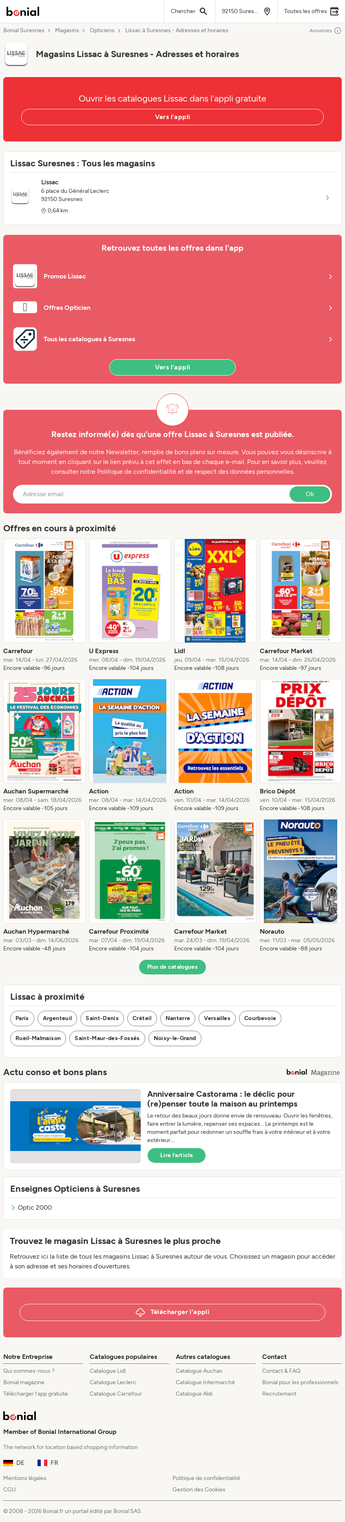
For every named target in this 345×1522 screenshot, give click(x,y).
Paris (22, 1018)
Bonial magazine (23, 1382)
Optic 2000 (31, 1207)
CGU (9, 1489)
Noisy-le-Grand (175, 1038)
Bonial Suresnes (23, 30)
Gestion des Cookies (199, 1489)
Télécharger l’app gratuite (35, 1393)
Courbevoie (260, 1018)
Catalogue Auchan (199, 1370)
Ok (310, 494)
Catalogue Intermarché (205, 1382)
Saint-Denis (102, 1018)
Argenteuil (57, 1018)
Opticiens (102, 30)
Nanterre (178, 1018)
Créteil (142, 1018)
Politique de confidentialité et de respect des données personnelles (195, 471)
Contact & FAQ (281, 1370)
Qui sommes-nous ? (29, 1370)
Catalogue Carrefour (116, 1393)
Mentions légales (24, 1478)
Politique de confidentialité (206, 1478)
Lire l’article (176, 1155)
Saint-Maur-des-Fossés (107, 1038)
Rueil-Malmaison (38, 1038)
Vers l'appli (172, 117)
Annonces (326, 31)
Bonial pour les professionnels (300, 1382)
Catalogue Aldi (194, 1393)
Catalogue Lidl (108, 1370)
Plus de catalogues (172, 966)
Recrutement (279, 1393)
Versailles (217, 1018)
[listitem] (44, 605)
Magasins (67, 30)
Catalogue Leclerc (113, 1382)
